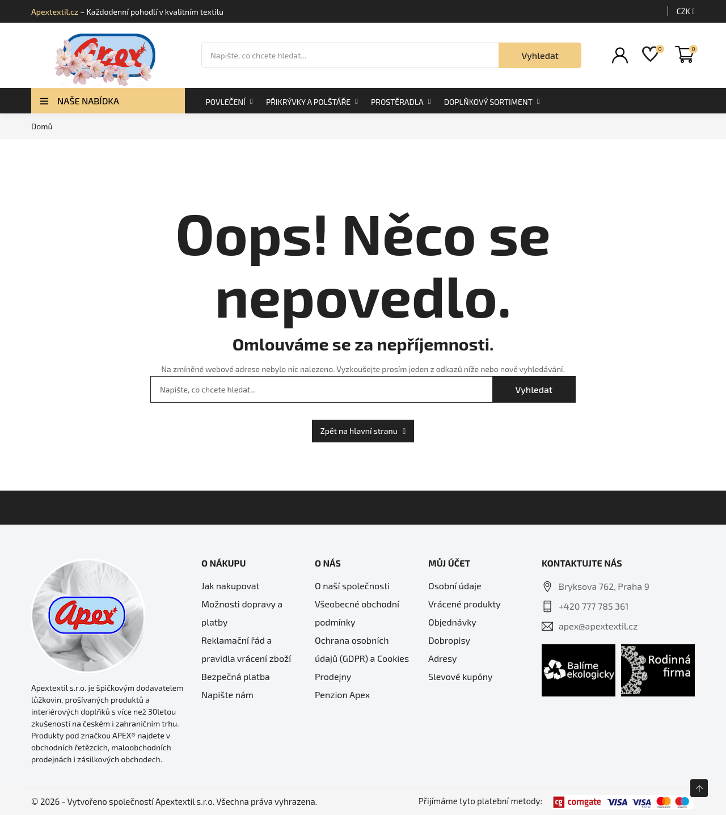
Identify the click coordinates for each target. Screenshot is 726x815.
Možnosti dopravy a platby (241, 612)
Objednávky (452, 621)
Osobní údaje (455, 585)
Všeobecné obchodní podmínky (357, 612)
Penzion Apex (342, 694)
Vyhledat (540, 55)
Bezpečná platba (235, 676)
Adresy (442, 658)
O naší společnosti (352, 585)
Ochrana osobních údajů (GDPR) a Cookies (362, 649)
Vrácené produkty (464, 603)
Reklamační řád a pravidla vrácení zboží (246, 649)
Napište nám (227, 694)
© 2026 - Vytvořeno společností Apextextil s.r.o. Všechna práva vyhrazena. (174, 801)
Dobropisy (449, 640)
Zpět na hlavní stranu (363, 431)
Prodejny (333, 676)
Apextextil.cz (54, 11)
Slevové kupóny (460, 676)
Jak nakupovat (230, 585)
